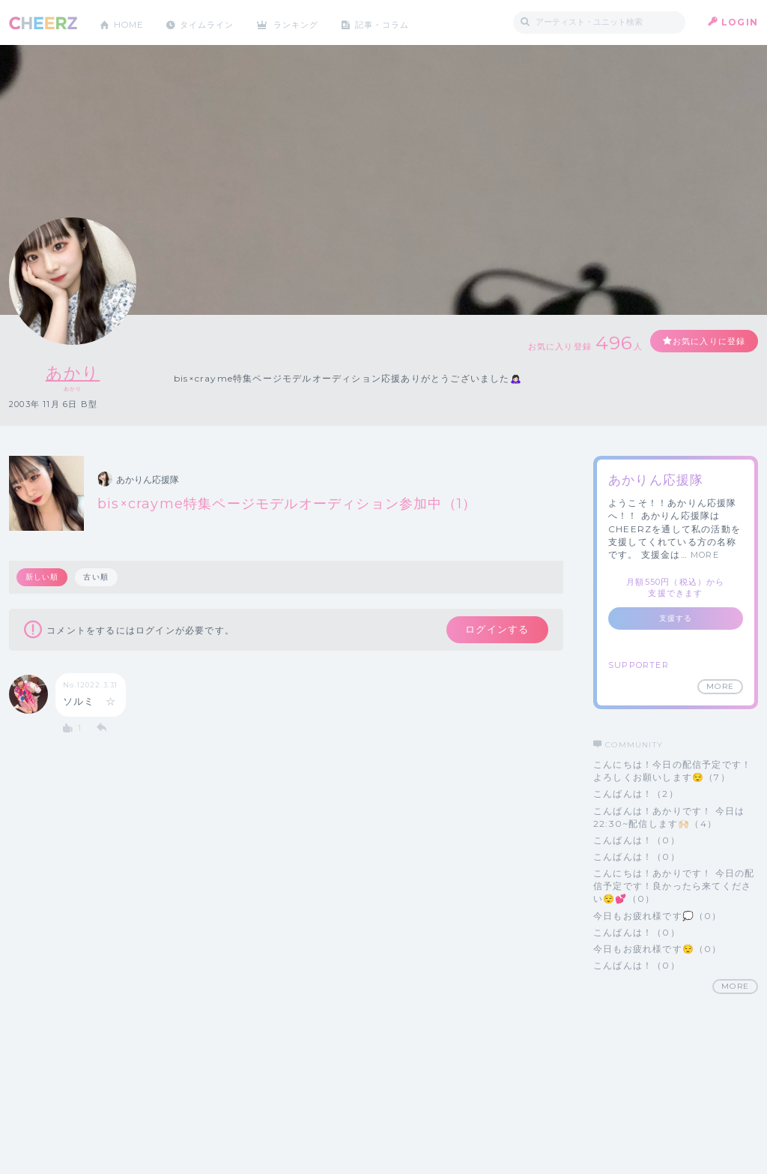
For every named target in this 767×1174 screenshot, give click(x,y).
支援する (676, 618)
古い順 (97, 577)
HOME (131, 22)
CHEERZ (43, 22)
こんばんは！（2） (636, 793)
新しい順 (42, 577)
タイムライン (214, 22)
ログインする (494, 630)
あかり (73, 372)
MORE (705, 555)
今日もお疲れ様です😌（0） (657, 948)
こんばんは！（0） (636, 840)
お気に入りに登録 (703, 341)
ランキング (309, 22)
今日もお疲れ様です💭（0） (657, 915)
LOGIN (739, 22)
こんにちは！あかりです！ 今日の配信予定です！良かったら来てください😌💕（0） (673, 885)
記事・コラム (400, 22)
